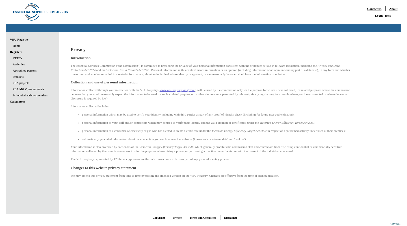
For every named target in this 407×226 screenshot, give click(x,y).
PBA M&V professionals (28, 89)
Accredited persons (25, 70)
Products (18, 76)
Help (388, 15)
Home (16, 45)
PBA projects (21, 83)
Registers (16, 52)
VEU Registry (19, 39)
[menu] (28, 70)
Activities (19, 64)
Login (379, 15)
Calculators (17, 101)
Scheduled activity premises (30, 95)
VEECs (17, 58)
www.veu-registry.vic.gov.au (177, 90)
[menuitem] (28, 39)
